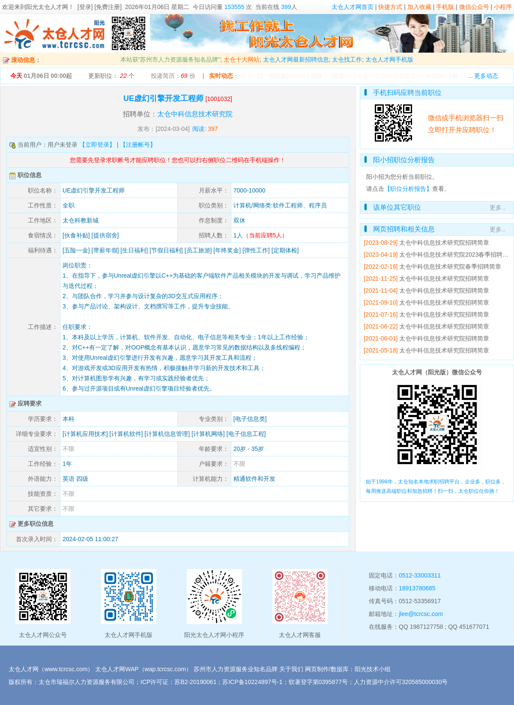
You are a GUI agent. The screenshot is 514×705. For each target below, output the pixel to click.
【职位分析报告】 (408, 188)
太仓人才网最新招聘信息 (296, 59)
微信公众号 (474, 6)
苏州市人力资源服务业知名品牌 (236, 669)
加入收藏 (419, 6)
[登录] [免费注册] (100, 6)
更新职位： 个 (111, 75)
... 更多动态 (483, 75)
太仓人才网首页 (353, 6)
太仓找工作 (347, 59)
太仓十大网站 (242, 59)
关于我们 (291, 669)
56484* (297, 76)
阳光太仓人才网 (47, 6)
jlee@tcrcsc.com (421, 613)
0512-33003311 (420, 575)
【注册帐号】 (138, 144)
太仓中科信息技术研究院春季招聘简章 (450, 266)
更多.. (497, 207)
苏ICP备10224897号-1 (252, 681)
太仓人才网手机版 (389, 59)
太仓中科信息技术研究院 (195, 114)
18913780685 (417, 588)
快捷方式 (390, 6)
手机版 (445, 6)
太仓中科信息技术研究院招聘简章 (444, 242)
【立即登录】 (97, 144)
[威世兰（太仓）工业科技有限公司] (377, 76)
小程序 (503, 6)
